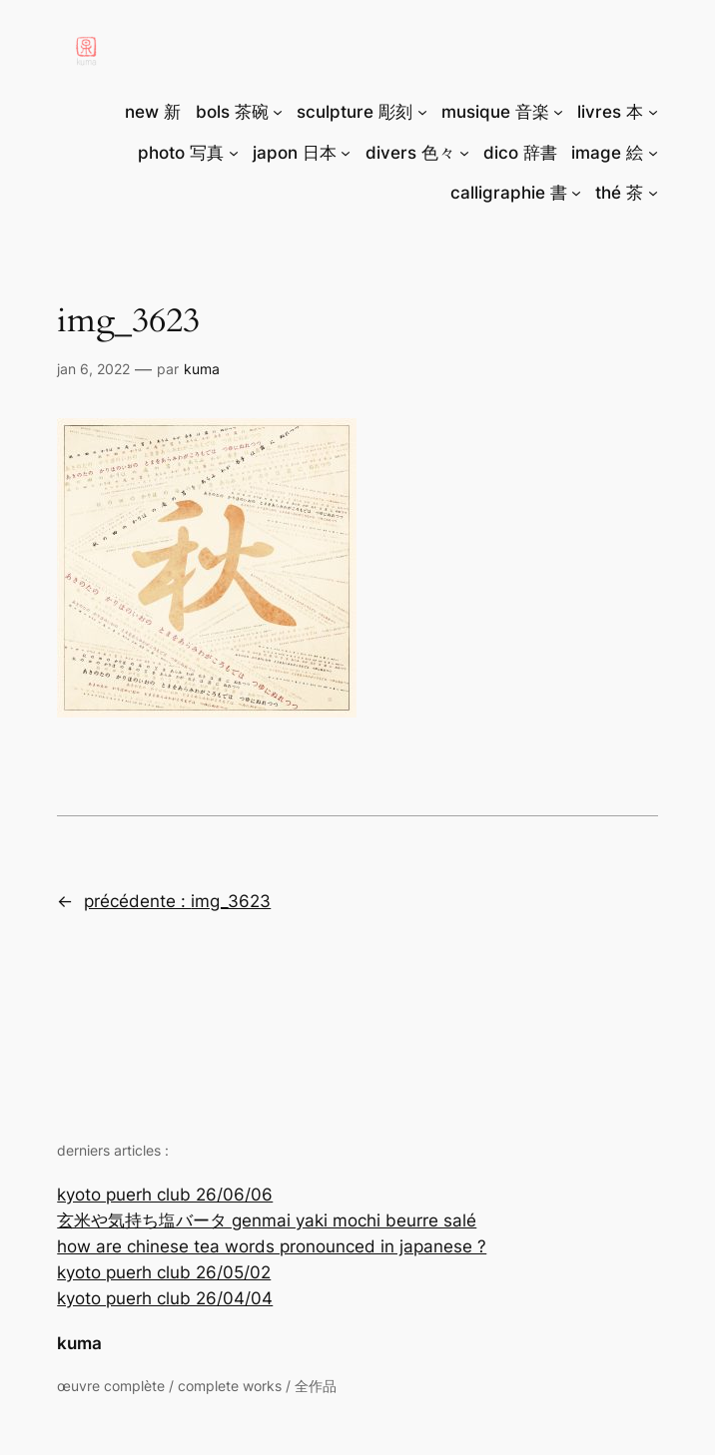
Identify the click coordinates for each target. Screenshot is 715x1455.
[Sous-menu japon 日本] (346, 153)
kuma (79, 1343)
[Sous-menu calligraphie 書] (576, 193)
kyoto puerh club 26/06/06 (165, 1195)
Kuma (202, 368)
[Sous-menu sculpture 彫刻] (422, 112)
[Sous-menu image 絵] (653, 153)
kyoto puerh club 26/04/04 (165, 1298)
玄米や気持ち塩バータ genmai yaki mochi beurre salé (266, 1220)
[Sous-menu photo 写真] (234, 153)
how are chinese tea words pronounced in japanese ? (271, 1246)
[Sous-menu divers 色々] (464, 153)
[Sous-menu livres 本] (653, 112)
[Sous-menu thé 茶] (653, 193)
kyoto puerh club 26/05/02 (164, 1272)
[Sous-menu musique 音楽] (558, 112)
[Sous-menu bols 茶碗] (278, 112)
